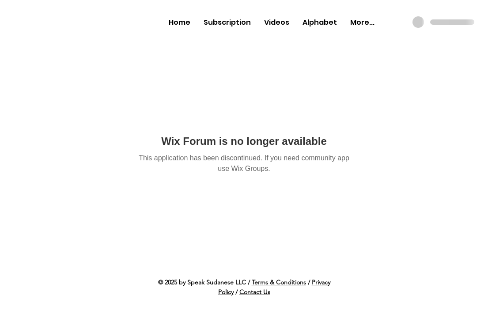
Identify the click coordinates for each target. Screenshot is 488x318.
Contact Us (254, 292)
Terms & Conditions (279, 282)
